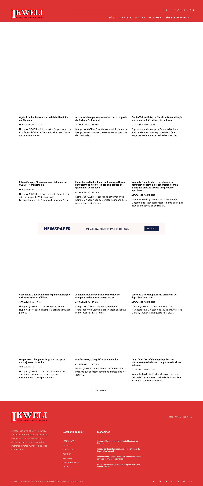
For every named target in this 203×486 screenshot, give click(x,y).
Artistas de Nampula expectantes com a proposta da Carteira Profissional (118, 450)
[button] (166, 10)
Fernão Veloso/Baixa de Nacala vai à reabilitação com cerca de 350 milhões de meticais (157, 118)
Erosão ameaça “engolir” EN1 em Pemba (96, 359)
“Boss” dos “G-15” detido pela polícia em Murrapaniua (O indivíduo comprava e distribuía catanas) (156, 362)
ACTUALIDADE (25, 125)
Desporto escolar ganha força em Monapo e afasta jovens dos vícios (42, 361)
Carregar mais (102, 390)
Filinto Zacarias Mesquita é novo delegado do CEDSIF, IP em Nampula (43, 183)
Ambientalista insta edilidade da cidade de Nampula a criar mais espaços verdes (97, 296)
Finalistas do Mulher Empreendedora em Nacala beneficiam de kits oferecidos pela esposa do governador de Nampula (100, 185)
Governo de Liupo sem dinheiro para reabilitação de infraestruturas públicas (44, 296)
